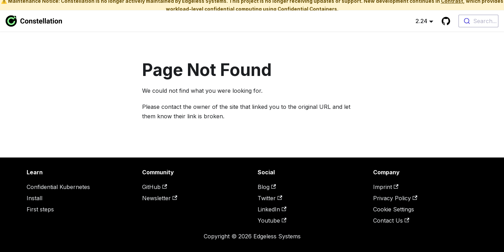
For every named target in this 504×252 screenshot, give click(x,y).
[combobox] (478, 21)
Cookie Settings (393, 209)
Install (34, 198)
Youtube (272, 220)
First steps (40, 209)
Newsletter (159, 198)
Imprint (385, 186)
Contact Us (391, 220)
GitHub (154, 186)
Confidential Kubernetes (58, 186)
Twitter (270, 198)
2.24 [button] (421, 21)
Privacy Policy (395, 198)
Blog (267, 186)
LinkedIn (272, 209)
